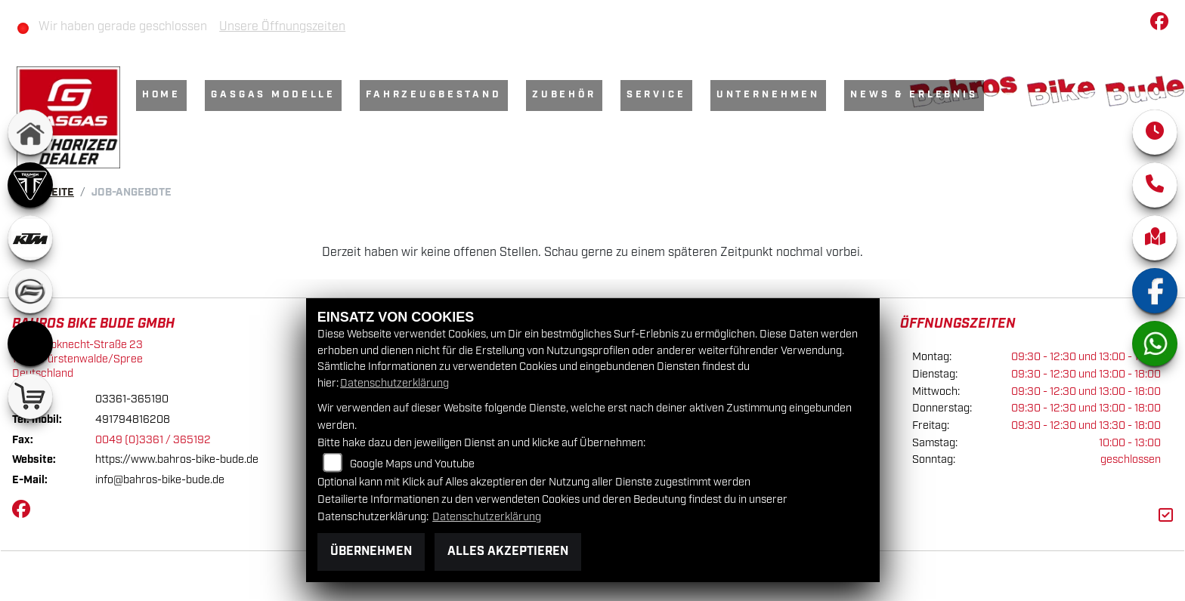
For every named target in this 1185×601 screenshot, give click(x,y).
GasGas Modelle (274, 94)
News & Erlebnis (915, 94)
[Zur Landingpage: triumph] (30, 185)
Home (162, 94)
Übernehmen (371, 551)
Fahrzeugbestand (435, 94)
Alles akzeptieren (507, 551)
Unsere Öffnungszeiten (283, 27)
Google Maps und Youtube (412, 464)
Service (657, 94)
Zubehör (565, 94)
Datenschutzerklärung (394, 383)
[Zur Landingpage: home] (30, 132)
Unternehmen (769, 94)
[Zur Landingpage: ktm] (30, 237)
